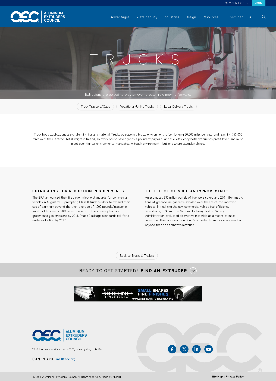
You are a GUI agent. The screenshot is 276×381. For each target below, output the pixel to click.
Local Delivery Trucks (178, 106)
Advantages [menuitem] (120, 16)
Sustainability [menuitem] (146, 16)
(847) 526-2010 (42, 358)
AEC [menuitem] (252, 16)
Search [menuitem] (263, 16)
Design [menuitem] (191, 16)
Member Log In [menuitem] (237, 3)
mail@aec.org (65, 358)
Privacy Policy (235, 376)
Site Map (217, 376)
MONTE (117, 377)
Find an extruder (164, 270)
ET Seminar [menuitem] (234, 16)
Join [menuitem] (258, 3)
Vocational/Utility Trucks (137, 106)
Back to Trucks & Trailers (137, 255)
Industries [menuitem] (171, 16)
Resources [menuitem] (210, 16)
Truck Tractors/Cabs (95, 106)
